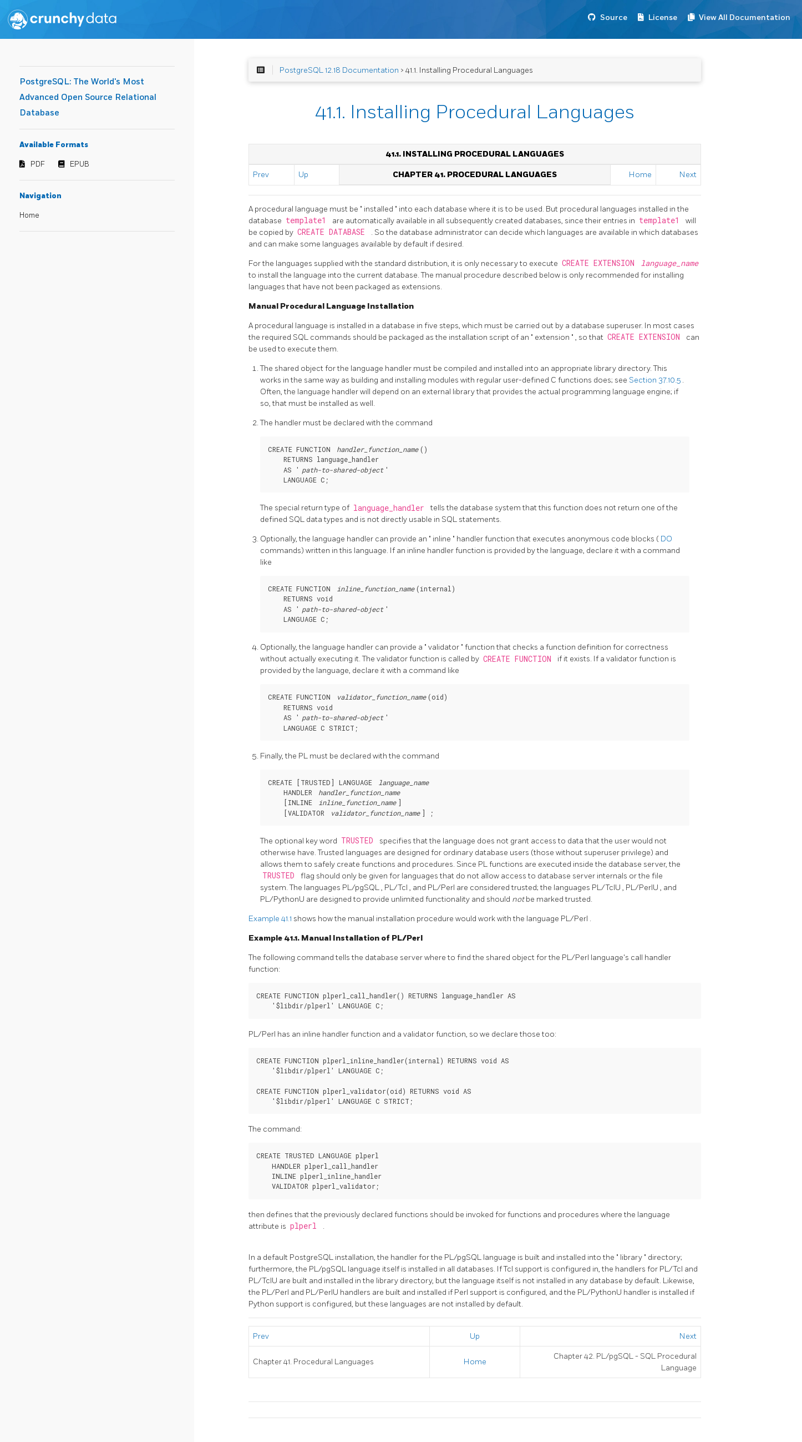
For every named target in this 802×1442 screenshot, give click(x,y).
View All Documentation (744, 17)
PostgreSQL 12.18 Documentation (339, 70)
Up (303, 174)
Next (688, 174)
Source (613, 17)
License (662, 17)
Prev (261, 174)
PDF (38, 164)
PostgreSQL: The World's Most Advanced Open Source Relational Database (87, 97)
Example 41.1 (270, 918)
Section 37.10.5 (655, 380)
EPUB (79, 164)
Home (29, 215)
